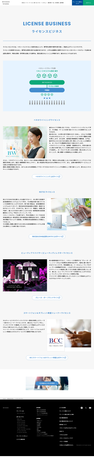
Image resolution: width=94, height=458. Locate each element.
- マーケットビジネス (21, 429)
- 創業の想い (38, 424)
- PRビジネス (19, 421)
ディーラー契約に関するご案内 (66, 416)
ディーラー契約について (77, 2)
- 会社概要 (38, 425)
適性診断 (50, 2)
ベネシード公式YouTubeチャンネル (67, 430)
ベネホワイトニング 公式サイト (48, 176)
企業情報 (62, 2)
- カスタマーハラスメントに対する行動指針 (45, 437)
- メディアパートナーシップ (41, 416)
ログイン (88, 3)
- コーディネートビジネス (22, 434)
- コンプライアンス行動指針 (41, 436)
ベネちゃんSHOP (63, 436)
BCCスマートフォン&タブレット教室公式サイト (48, 359)
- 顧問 (37, 430)
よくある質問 (62, 409)
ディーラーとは (29, 2)
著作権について (63, 426)
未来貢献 (57, 2)
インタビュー (44, 2)
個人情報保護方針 (63, 419)
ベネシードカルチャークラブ (66, 440)
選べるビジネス (37, 2)
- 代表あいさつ (39, 422)
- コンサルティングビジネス (22, 427)
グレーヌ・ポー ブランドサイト (48, 298)
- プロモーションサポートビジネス (23, 431)
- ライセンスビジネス (21, 425)
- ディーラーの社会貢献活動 (41, 415)
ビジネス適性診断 (21, 441)
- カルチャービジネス (21, 422)
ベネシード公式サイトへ (66, 447)
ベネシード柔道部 (63, 443)
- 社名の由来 (38, 429)
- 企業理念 (38, 427)
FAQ (53, 2)
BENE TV (61, 433)
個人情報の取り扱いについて (66, 423)
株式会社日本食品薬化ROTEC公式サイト (48, 237)
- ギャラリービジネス (21, 424)
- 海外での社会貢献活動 (41, 413)
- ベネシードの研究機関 (41, 434)
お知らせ (24, 2)
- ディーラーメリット (21, 415)
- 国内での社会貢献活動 (41, 411)
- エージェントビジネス (21, 432)
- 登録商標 (38, 432)
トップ (4, 400)
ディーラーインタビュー (22, 438)
